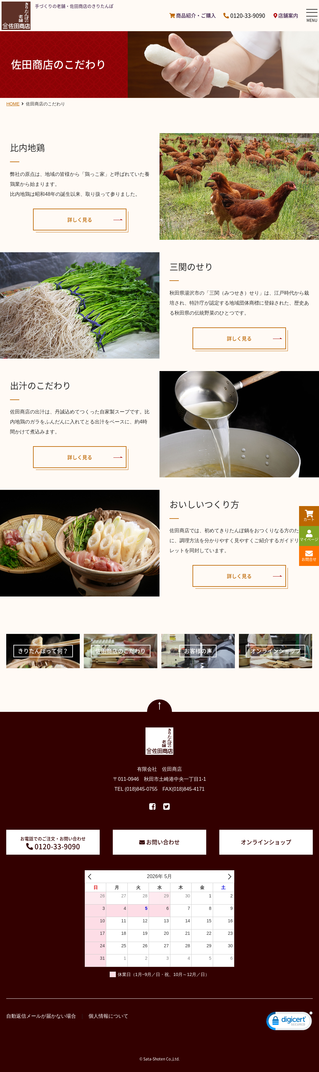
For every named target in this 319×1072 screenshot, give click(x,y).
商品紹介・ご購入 (196, 15)
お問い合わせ (163, 842)
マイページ (309, 536)
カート (309, 516)
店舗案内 (288, 15)
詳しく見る (79, 219)
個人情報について (108, 1016)
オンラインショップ (266, 842)
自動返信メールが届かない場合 (41, 1016)
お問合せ (309, 556)
